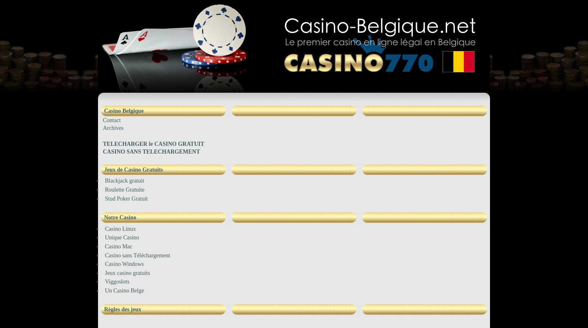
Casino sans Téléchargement (137, 255)
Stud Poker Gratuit (126, 199)
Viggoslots (117, 282)
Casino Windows (124, 264)
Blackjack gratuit (124, 181)
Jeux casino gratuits (127, 273)
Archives (113, 128)
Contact (112, 120)
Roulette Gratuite (125, 190)
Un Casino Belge (124, 291)
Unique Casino (122, 237)
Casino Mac (118, 246)
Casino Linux (120, 229)
